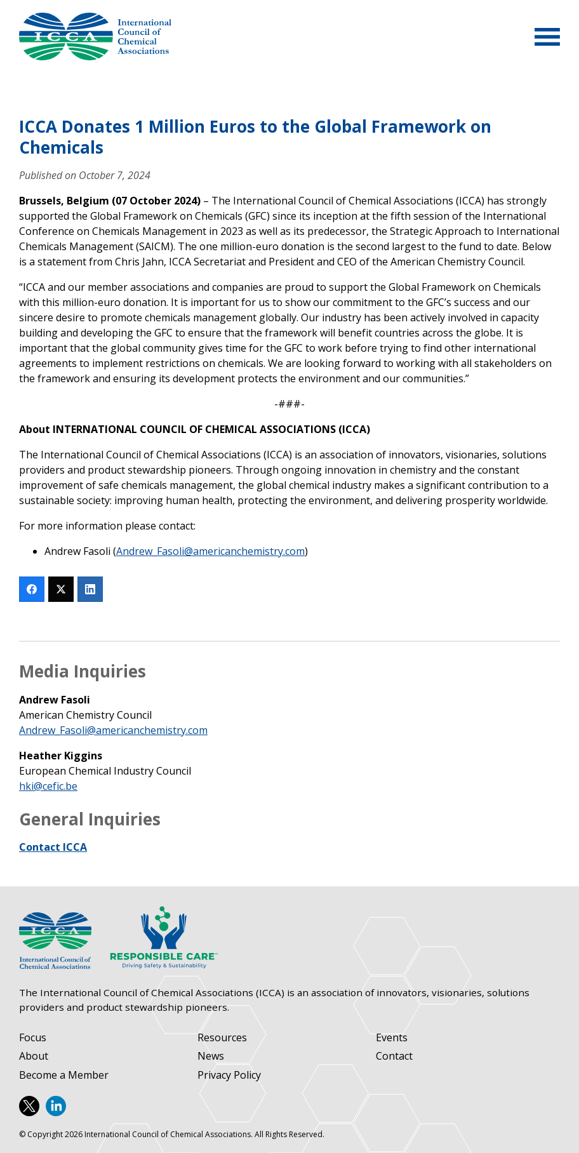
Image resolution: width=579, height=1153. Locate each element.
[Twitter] (61, 589)
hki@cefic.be (48, 786)
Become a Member (64, 1075)
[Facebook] (31, 589)
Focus (32, 1037)
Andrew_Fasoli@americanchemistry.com (210, 551)
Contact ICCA (53, 847)
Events (392, 1037)
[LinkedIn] (90, 589)
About (33, 1056)
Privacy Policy (229, 1075)
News (210, 1056)
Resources (222, 1037)
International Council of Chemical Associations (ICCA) (95, 36)
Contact (394, 1056)
